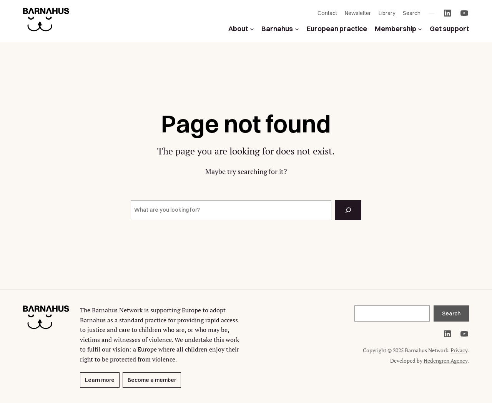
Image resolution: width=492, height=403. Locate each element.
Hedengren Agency (445, 360)
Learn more (100, 379)
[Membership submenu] (420, 29)
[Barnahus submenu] (297, 29)
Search (451, 313)
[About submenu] (252, 29)
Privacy (458, 350)
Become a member (152, 379)
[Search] (348, 210)
